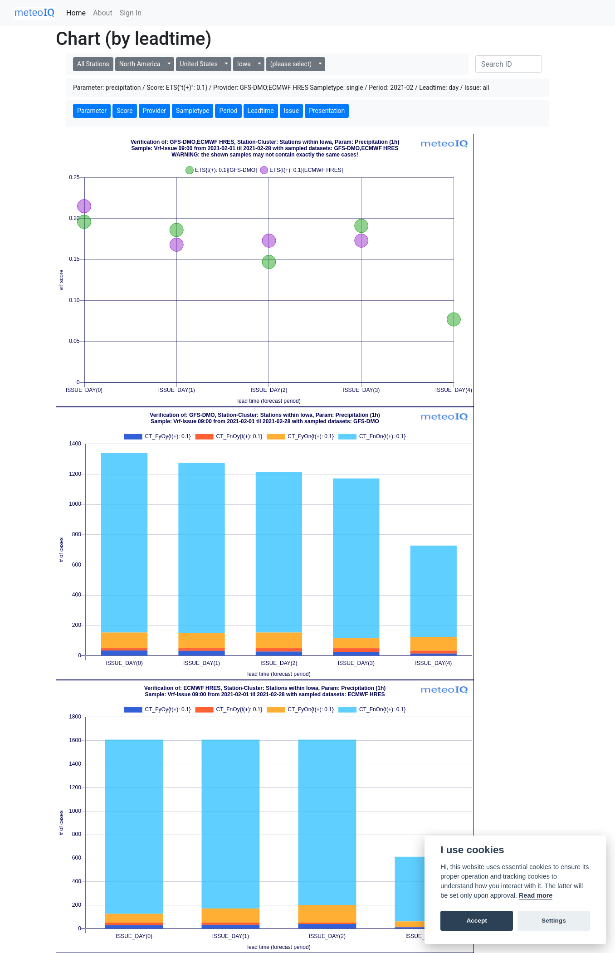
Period (228, 110)
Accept (476, 920)
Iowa (244, 64)
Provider (154, 110)
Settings (554, 920)
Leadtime (261, 110)
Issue (291, 110)
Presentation (327, 110)
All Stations (93, 64)
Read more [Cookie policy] (535, 895)
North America (140, 64)
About (102, 13)
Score (125, 110)
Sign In (131, 13)
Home (76, 13)
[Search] (508, 64)
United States (199, 64)
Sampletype (192, 110)
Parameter (92, 110)
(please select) (291, 64)
